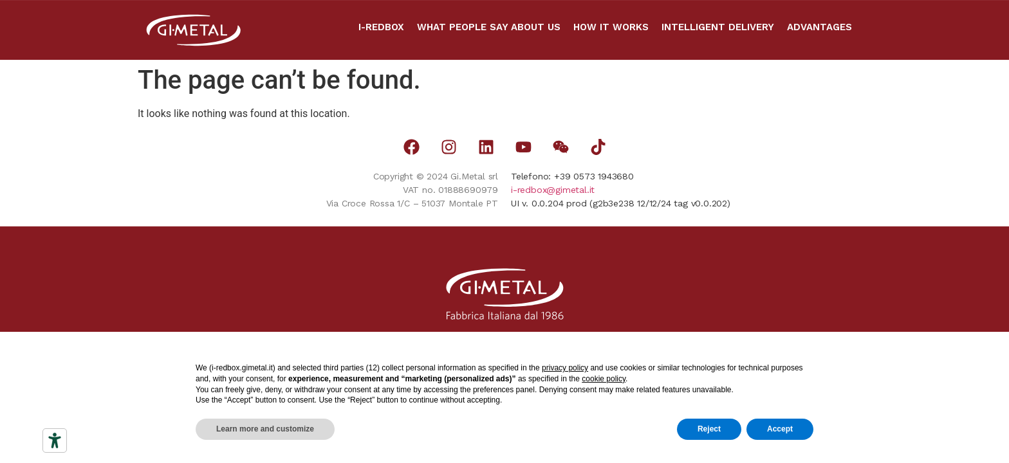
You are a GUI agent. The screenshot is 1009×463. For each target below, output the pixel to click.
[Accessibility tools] (54, 440)
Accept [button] (780, 428)
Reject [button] (709, 428)
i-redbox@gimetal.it (553, 190)
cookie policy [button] (603, 378)
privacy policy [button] (565, 367)
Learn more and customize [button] (265, 428)
